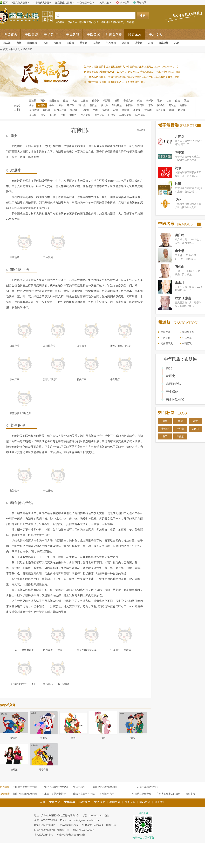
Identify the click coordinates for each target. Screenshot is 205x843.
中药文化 (54, 802)
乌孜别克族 (125, 115)
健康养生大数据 (63, 2)
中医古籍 (165, 337)
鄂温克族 (163, 42)
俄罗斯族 (99, 115)
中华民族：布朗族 (180, 359)
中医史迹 (31, 34)
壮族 (168, 100)
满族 (74, 100)
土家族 (84, 100)
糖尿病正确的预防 (88, 22)
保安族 (53, 115)
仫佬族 (85, 110)
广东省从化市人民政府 (168, 793)
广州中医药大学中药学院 (55, 786)
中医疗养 (99, 802)
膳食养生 (84, 802)
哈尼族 (181, 110)
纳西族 (105, 110)
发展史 (170, 376)
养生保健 (172, 391)
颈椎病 (130, 22)
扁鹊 (165, 421)
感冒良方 (72, 22)
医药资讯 (144, 802)
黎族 (171, 110)
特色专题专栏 (84, 2)
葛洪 (195, 421)
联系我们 (159, 802)
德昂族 (125, 42)
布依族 (32, 115)
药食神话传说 (175, 399)
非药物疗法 (173, 384)
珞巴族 (57, 42)
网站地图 (141, 2)
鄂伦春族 (111, 42)
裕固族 (129, 105)
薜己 (165, 436)
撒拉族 (73, 115)
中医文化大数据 (19, 2)
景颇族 (46, 110)
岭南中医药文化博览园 (105, 786)
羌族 (95, 110)
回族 (186, 100)
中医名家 (93, 34)
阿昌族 (161, 105)
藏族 (19, 42)
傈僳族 (107, 100)
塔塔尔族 (140, 115)
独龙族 (96, 42)
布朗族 (41, 105)
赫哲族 (83, 42)
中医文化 (15, 49)
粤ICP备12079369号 (83, 829)
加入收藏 (124, 2)
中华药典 (69, 802)
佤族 (139, 100)
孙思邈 (180, 428)
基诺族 (138, 42)
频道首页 (10, 34)
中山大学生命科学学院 (25, 786)
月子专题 (129, 802)
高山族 (70, 42)
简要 (169, 368)
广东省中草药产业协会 (147, 786)
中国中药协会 (80, 786)
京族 (150, 42)
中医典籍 (72, 34)
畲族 (51, 105)
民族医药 (134, 34)
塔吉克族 (85, 115)
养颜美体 (114, 802)
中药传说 (155, 34)
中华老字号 (52, 34)
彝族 (31, 105)
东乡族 (148, 110)
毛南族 (183, 105)
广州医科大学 (107, 793)
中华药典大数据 (41, 2)
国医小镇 (190, 793)
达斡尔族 (34, 110)
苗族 (177, 100)
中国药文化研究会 (141, 793)
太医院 (195, 428)
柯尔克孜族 (60, 110)
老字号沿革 (188, 332)
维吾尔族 (32, 42)
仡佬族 (136, 110)
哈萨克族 (160, 110)
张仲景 (180, 436)
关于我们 (104, 2)
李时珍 (165, 428)
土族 (63, 115)
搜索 (143, 15)
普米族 (172, 105)
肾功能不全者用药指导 (113, 22)
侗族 (60, 105)
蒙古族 (7, 42)
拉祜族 (125, 110)
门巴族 (111, 115)
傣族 (45, 42)
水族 (115, 110)
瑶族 (159, 100)
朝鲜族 (149, 100)
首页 (5, 2)
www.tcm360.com (69, 825)
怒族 (176, 42)
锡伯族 (73, 110)
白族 (42, 115)
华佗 (180, 421)
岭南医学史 (114, 34)
